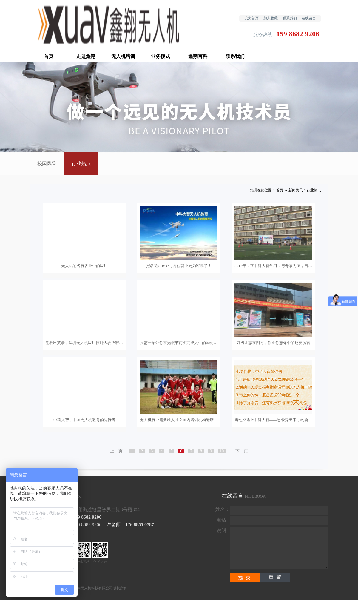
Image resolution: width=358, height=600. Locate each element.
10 (222, 451)
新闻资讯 (295, 190)
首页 (48, 56)
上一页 (116, 451)
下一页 (241, 451)
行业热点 (314, 190)
